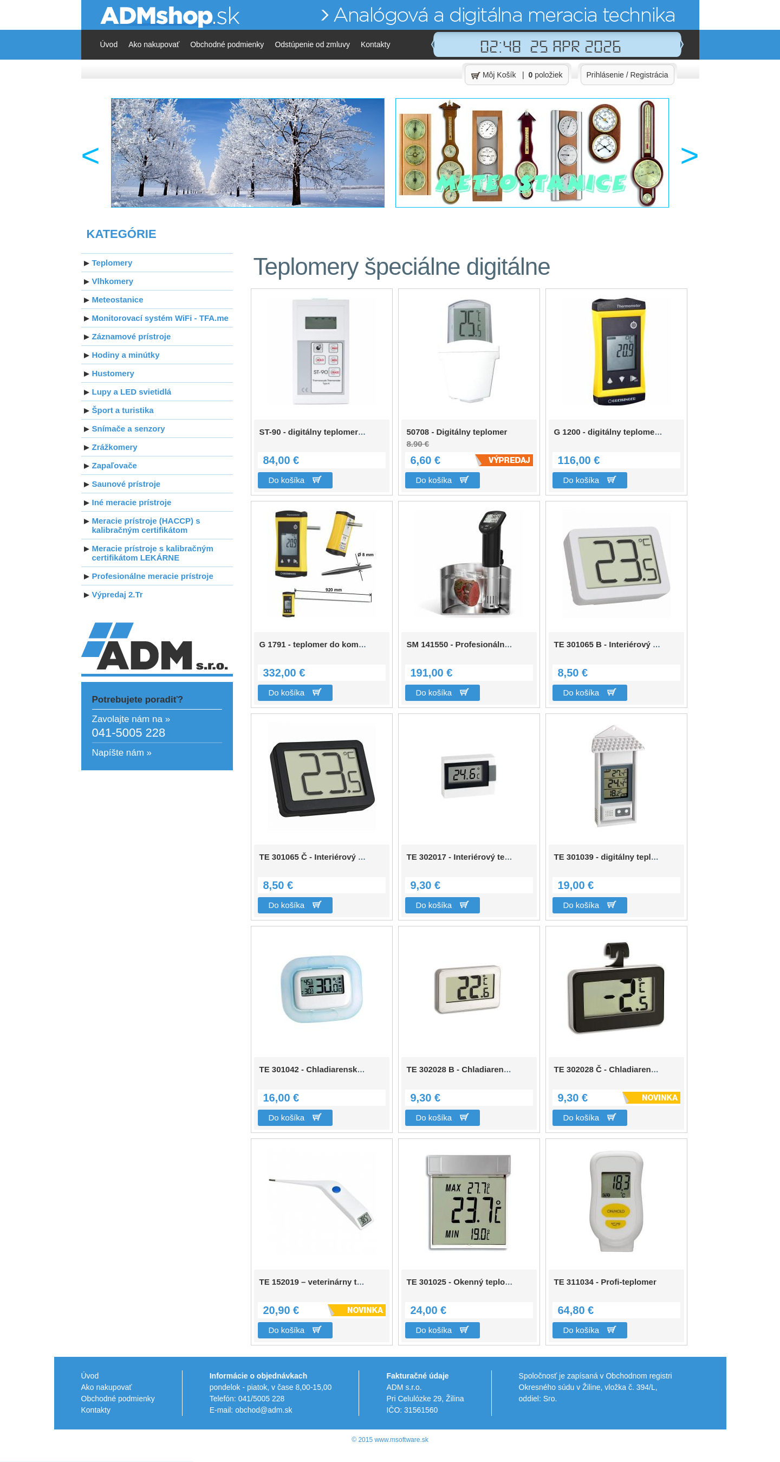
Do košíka (295, 480)
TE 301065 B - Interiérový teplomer (620, 644)
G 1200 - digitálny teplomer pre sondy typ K (638, 431)
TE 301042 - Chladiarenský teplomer (329, 1069)
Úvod (109, 44)
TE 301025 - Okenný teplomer (463, 1281)
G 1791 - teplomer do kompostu (320, 644)
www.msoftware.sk (401, 1440)
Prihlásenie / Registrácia (627, 74)
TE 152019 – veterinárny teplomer (323, 1281)
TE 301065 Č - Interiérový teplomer (326, 856)
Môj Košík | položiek (517, 75)
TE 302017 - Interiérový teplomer (469, 856)
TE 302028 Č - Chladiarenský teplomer (627, 1069)
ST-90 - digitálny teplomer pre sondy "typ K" (344, 431)
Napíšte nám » (122, 753)
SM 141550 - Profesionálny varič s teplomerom (496, 644)
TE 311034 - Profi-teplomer (605, 1281)
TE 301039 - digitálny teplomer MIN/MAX (631, 856)
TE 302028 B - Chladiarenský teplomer (480, 1069)
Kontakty (375, 44)
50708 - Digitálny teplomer (461, 442)
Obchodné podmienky (227, 44)
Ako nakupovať (153, 44)
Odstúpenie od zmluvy (312, 44)
